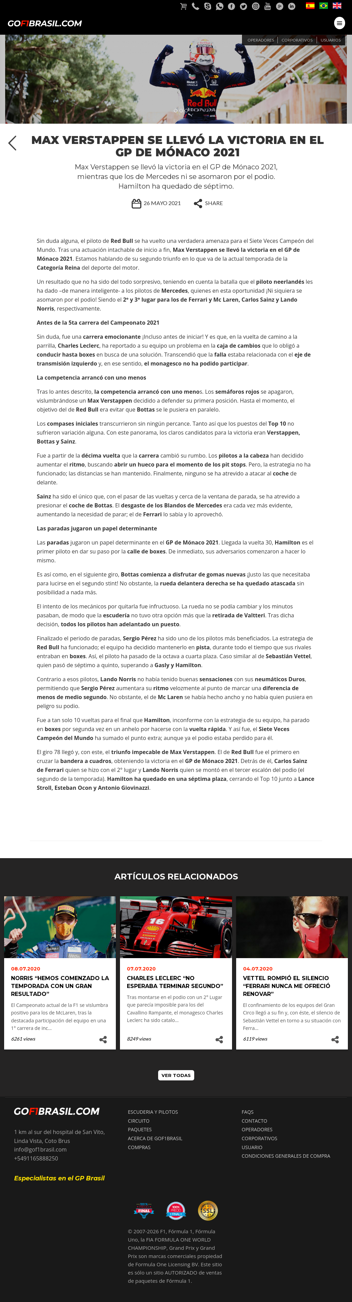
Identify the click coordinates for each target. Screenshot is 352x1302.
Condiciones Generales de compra (286, 1156)
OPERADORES (257, 1129)
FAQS (248, 1112)
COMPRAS (139, 1147)
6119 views (255, 1039)
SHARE (207, 203)
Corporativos (297, 40)
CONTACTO (254, 1121)
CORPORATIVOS (259, 1138)
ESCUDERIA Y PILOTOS (153, 1112)
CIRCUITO (139, 1121)
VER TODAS (176, 1075)
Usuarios (331, 40)
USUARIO (252, 1147)
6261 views (23, 1039)
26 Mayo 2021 (155, 203)
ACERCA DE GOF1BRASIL (155, 1138)
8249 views (139, 1039)
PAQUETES (140, 1129)
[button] (26, 79)
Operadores (261, 40)
